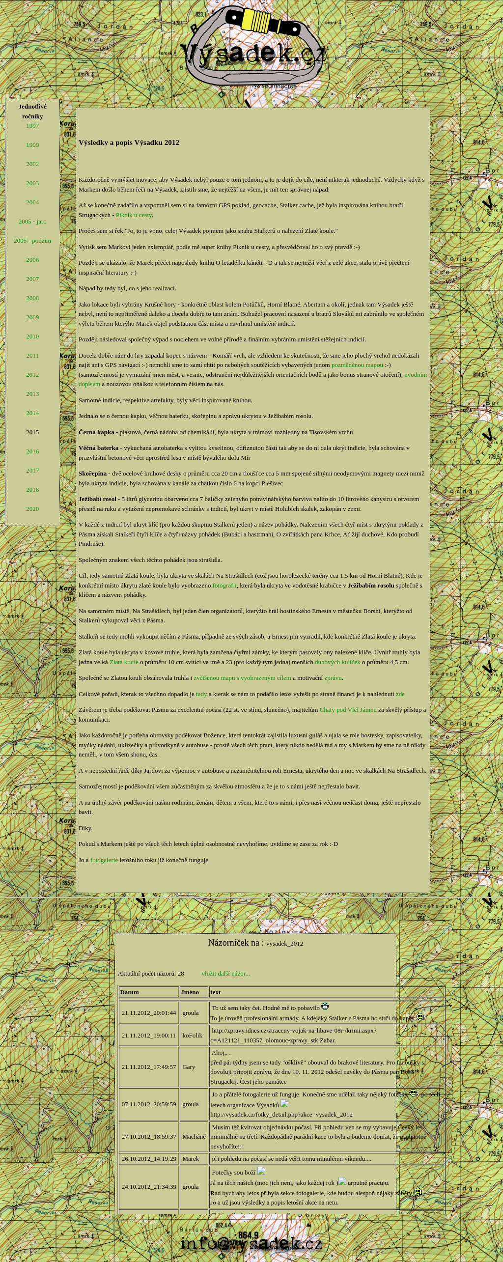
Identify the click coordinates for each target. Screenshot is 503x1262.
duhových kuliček (338, 662)
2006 (32, 259)
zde (400, 694)
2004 (32, 202)
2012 (32, 374)
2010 (32, 336)
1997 (32, 125)
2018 (32, 489)
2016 (32, 451)
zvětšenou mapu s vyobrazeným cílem (242, 677)
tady (201, 694)
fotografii (225, 585)
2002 (32, 164)
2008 (32, 298)
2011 (32, 355)
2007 (32, 278)
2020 (32, 508)
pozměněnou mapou (357, 364)
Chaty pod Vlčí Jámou (348, 709)
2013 (32, 393)
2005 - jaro (33, 221)
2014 (32, 413)
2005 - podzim (32, 240)
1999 (32, 144)
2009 (32, 317)
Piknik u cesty (134, 215)
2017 (32, 470)
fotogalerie (104, 860)
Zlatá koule (124, 662)
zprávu (332, 677)
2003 (32, 183)
